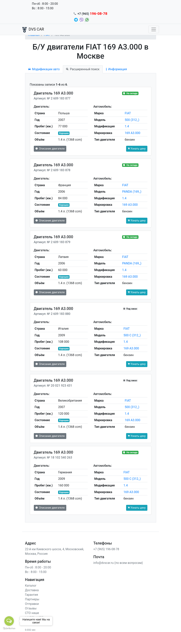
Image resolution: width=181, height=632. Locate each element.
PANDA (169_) (131, 191)
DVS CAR (33, 29)
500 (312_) (132, 120)
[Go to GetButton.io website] (9, 628)
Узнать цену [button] (137, 148)
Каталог (30, 585)
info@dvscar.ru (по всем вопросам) (118, 563)
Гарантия (31, 595)
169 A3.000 (132, 133)
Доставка (32, 590)
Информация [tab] (116, 69)
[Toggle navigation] (153, 29)
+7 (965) (92, 14)
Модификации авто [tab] (44, 69)
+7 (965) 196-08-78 (106, 549)
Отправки (32, 604)
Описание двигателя (50, 148)
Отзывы (31, 608)
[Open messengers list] (9, 621)
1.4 (127, 126)
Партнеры (32, 599)
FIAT (128, 113)
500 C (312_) (132, 335)
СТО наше (32, 613)
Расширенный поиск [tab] (82, 69)
